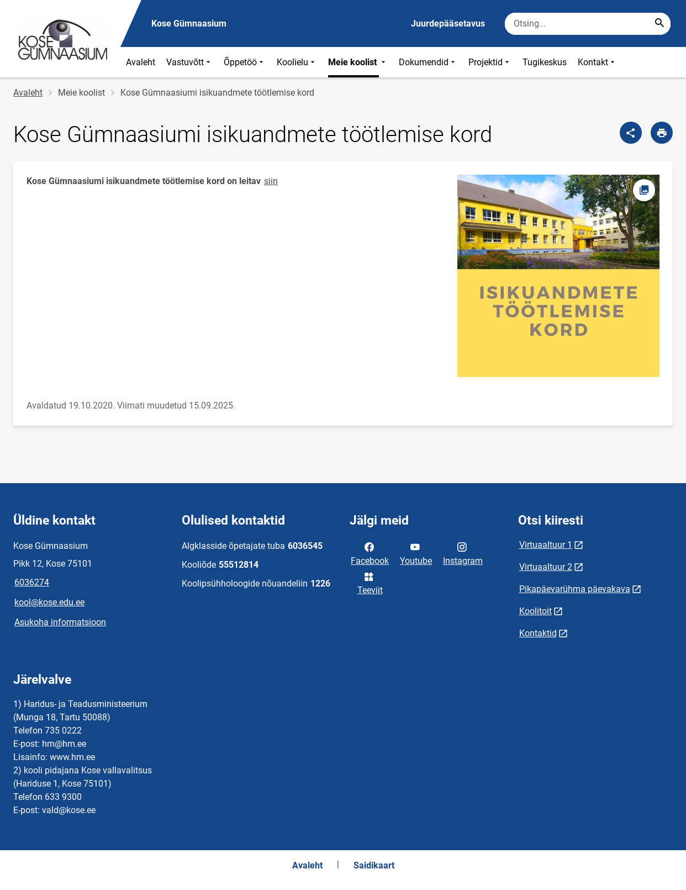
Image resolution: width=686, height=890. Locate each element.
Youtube (416, 553)
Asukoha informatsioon (60, 622)
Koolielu (297, 62)
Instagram (463, 553)
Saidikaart (373, 865)
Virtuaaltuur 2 (545, 567)
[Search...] (659, 23)
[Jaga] (631, 133)
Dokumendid (428, 62)
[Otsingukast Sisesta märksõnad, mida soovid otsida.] (588, 24)
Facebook (370, 553)
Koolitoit (535, 611)
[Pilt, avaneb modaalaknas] (558, 276)
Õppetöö (245, 62)
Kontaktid (538, 633)
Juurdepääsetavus (448, 23)
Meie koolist (358, 62)
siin (271, 181)
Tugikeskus (545, 62)
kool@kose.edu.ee (49, 602)
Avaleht (140, 62)
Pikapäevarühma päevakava (574, 589)
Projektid (489, 62)
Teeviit (370, 582)
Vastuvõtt (189, 62)
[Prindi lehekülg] (662, 133)
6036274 (31, 582)
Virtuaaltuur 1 (545, 545)
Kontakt (597, 62)
